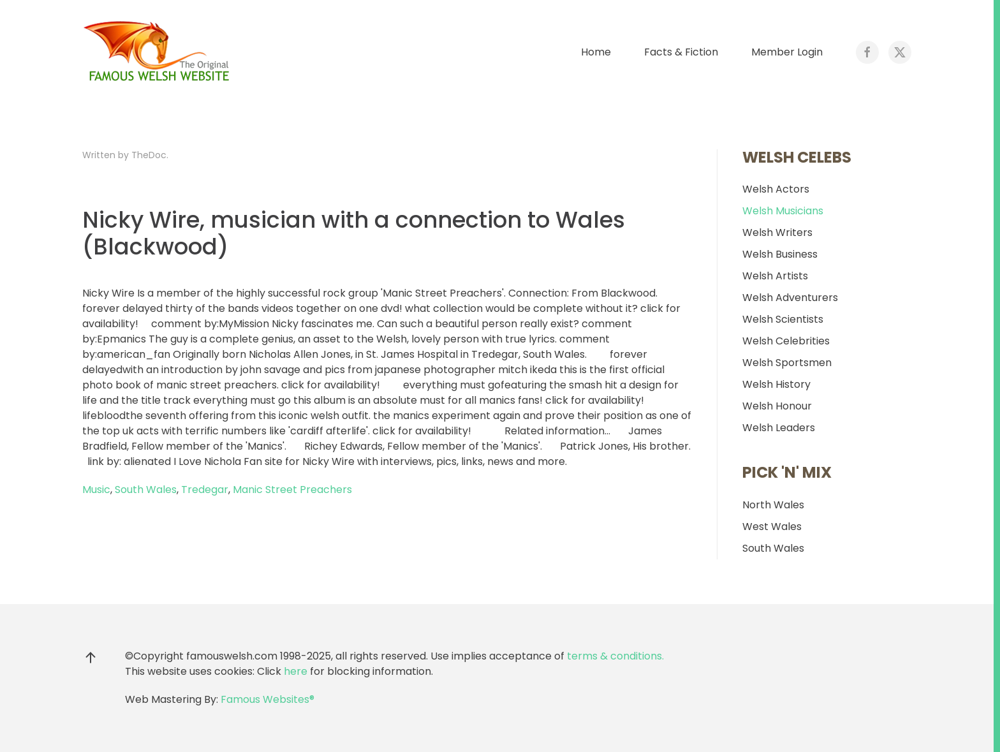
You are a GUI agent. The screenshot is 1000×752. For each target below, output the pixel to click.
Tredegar (204, 489)
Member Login (787, 52)
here (295, 671)
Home (596, 52)
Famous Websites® (267, 699)
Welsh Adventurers (790, 297)
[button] (90, 658)
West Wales (772, 526)
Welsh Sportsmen (787, 362)
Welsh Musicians (782, 210)
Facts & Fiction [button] (681, 52)
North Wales (773, 505)
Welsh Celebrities (786, 341)
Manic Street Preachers (292, 489)
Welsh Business (780, 254)
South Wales (146, 489)
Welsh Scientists (782, 319)
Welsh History (776, 384)
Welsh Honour (777, 406)
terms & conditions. (615, 656)
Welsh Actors (775, 189)
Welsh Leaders (778, 427)
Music (96, 489)
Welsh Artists (775, 276)
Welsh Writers (777, 232)
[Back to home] (158, 52)
